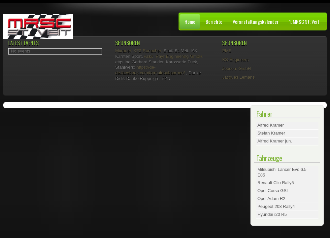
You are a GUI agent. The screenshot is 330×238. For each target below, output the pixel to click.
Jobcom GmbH (236, 68)
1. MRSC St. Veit (304, 21)
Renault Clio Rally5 (275, 182)
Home (189, 21)
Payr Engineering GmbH (179, 56)
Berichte (214, 21)
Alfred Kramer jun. (274, 141)
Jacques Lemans (238, 77)
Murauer (123, 50)
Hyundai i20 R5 (272, 214)
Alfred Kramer (270, 125)
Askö (148, 56)
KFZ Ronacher (147, 50)
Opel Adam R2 (271, 198)
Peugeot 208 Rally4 (276, 206)
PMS (226, 50)
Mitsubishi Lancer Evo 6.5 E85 (282, 172)
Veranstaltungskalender (256, 21)
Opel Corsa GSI (272, 190)
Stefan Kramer (271, 133)
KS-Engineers (235, 59)
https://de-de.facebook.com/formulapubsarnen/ (150, 70)
